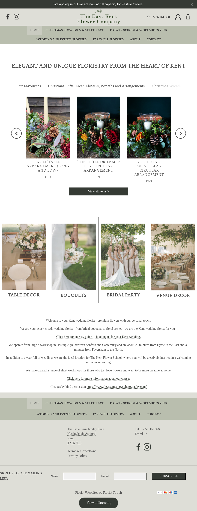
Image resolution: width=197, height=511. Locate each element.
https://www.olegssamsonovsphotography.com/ (117, 386)
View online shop (99, 503)
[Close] (192, 4)
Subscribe (169, 476)
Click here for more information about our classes (98, 378)
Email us (141, 434)
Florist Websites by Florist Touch (98, 493)
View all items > (98, 191)
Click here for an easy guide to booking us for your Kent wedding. (98, 337)
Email (105, 476)
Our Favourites (28, 86)
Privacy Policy (77, 456)
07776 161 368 (160, 17)
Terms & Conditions (81, 451)
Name (54, 476)
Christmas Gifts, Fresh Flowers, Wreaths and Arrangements (96, 86)
